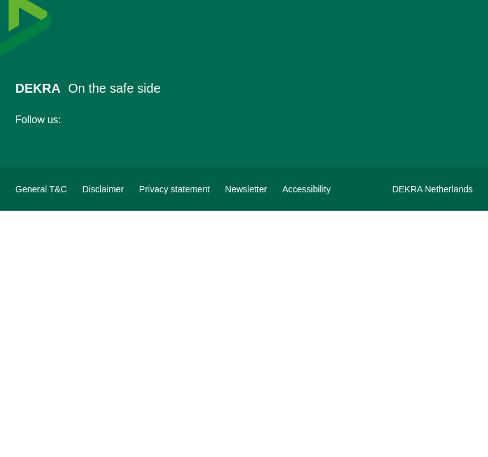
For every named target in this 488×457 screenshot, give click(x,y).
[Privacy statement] (174, 189)
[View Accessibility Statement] (306, 189)
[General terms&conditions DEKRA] (41, 189)
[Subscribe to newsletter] (246, 189)
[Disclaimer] (102, 189)
